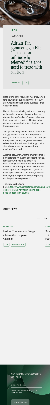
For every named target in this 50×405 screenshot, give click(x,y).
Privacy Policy (17, 392)
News (14, 30)
